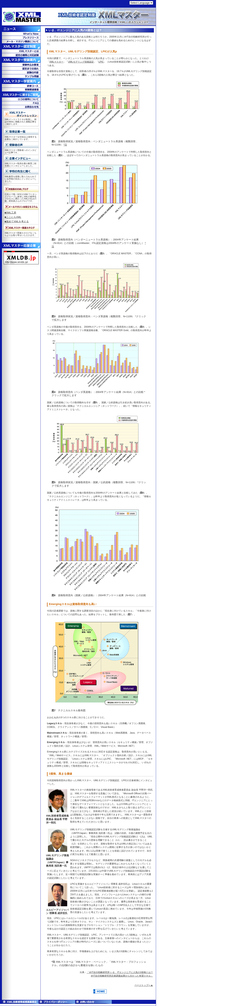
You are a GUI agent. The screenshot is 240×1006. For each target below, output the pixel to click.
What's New (21, 34)
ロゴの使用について (21, 99)
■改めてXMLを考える (17, 221)
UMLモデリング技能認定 (81, 61)
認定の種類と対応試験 (21, 55)
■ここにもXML (13, 217)
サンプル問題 (21, 76)
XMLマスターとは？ (21, 51)
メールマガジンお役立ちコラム (21, 206)
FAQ (21, 103)
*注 (65, 144)
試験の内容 (21, 72)
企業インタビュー (21, 158)
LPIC (101, 61)
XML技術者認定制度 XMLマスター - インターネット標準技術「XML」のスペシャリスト (78, 17)
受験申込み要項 (21, 64)
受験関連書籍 (21, 89)
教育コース (21, 86)
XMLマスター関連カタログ (21, 227)
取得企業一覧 (21, 131)
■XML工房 (10, 212)
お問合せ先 (21, 107)
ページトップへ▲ (143, 985)
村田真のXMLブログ (21, 189)
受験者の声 (21, 144)
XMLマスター (56, 61)
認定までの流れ (21, 68)
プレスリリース (21, 37)
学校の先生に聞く (21, 171)
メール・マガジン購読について (21, 41)
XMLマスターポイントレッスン (21, 114)
